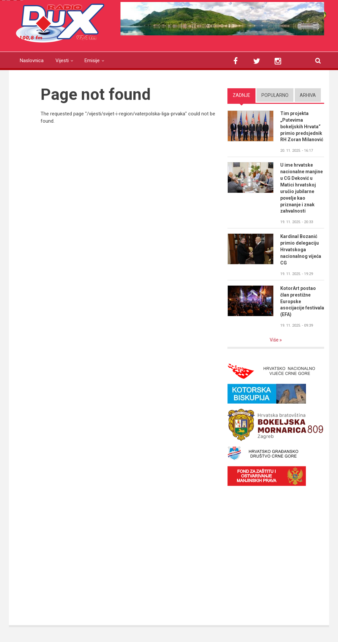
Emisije (92, 60)
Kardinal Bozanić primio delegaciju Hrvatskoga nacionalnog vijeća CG (300, 249)
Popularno (274, 95)
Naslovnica (32, 60)
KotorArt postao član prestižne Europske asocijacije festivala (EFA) (302, 301)
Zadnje (241, 95)
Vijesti (62, 60)
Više (275, 339)
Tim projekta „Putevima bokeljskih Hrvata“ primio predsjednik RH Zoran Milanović (301, 126)
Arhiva (308, 95)
